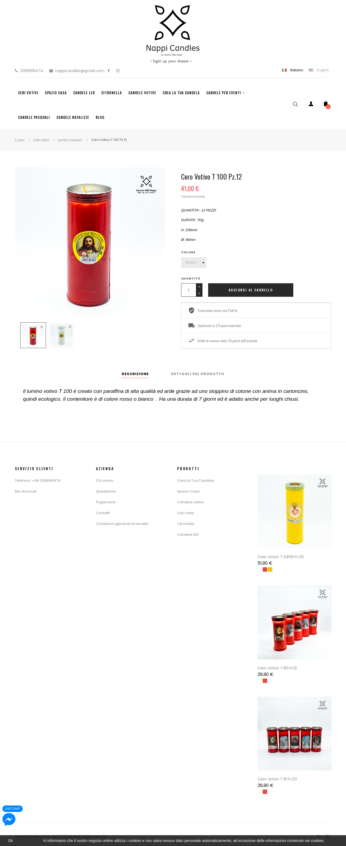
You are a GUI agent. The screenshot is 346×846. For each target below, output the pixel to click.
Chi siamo (105, 480)
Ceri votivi (185, 512)
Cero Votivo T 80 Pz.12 (277, 666)
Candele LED (188, 534)
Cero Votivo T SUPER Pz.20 (281, 556)
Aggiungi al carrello (251, 290)
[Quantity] (188, 290)
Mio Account (25, 491)
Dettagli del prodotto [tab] (197, 373)
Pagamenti (105, 502)
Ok (10, 840)
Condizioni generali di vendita (122, 523)
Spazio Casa (188, 491)
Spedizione (106, 491)
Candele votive (190, 502)
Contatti (103, 512)
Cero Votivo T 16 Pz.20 (277, 776)
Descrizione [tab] (135, 373)
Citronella (185, 523)
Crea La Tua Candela (195, 480)
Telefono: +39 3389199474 (38, 480)
